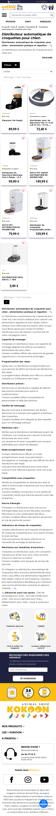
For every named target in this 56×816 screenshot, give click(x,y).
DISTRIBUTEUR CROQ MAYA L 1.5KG (12, 278)
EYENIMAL (6, 113)
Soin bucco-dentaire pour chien (25, 599)
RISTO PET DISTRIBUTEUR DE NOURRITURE (11, 227)
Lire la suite (47, 57)
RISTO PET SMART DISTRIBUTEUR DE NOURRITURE (39, 175)
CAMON (5, 166)
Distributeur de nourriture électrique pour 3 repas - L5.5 (12, 175)
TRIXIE (32, 113)
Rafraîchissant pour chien (15, 602)
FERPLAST (34, 166)
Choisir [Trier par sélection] (28, 71)
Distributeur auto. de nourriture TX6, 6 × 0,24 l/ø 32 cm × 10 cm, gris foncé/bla (41, 124)
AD (3, 270)
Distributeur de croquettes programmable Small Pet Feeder (40, 228)
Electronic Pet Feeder (12, 120)
